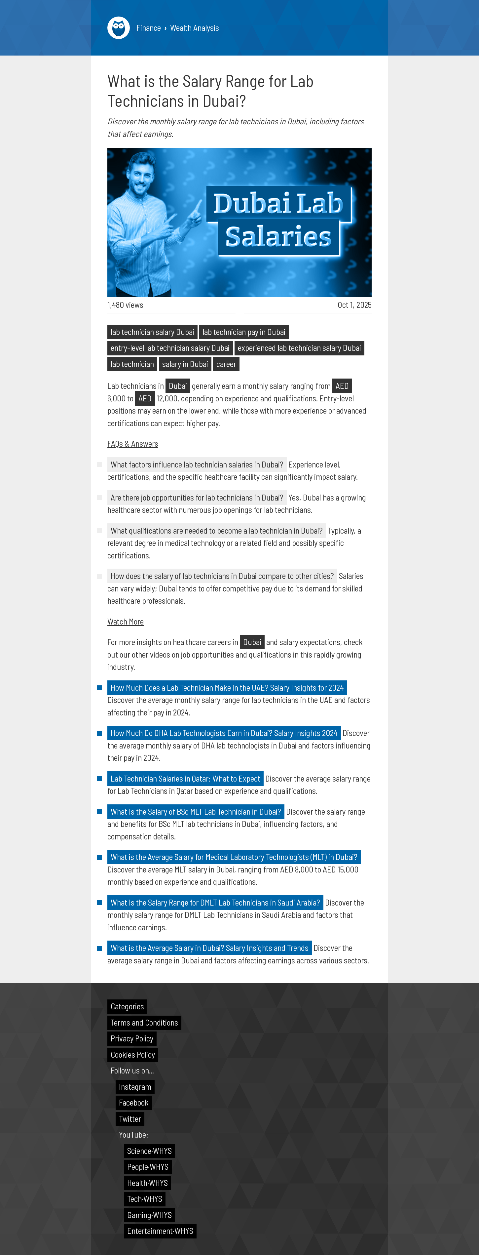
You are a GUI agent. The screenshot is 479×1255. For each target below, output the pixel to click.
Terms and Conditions (144, 1022)
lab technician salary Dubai (152, 332)
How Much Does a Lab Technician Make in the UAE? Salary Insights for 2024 (227, 687)
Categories (127, 1006)
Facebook (134, 1102)
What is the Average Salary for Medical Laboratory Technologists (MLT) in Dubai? (234, 857)
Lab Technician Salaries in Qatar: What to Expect (185, 778)
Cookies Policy (133, 1054)
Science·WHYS (149, 1150)
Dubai (178, 385)
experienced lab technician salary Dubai (299, 347)
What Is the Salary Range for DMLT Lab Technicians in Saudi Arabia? (215, 902)
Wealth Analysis (194, 27)
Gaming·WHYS (149, 1215)
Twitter (130, 1118)
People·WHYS (147, 1166)
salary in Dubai (185, 364)
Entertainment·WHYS (160, 1230)
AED (342, 385)
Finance (148, 27)
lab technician (132, 364)
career (226, 364)
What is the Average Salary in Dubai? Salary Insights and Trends (210, 947)
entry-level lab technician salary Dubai (170, 347)
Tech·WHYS (144, 1198)
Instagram (135, 1086)
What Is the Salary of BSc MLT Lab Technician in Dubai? (196, 811)
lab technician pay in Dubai (244, 332)
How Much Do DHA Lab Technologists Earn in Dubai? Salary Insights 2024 (224, 733)
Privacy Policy (132, 1038)
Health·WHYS (147, 1183)
